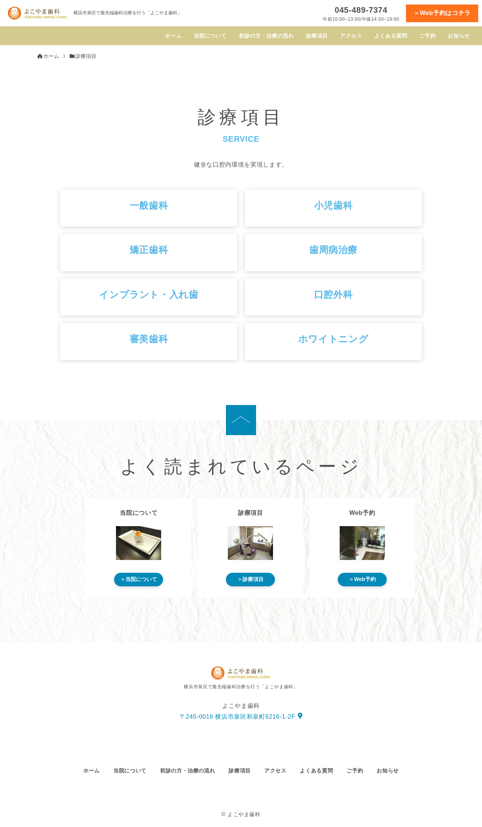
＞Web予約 (362, 579)
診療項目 (317, 36)
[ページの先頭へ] (241, 420)
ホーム (173, 36)
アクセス (351, 36)
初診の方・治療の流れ (266, 36)
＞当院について (138, 579)
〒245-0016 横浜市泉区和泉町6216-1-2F (237, 716)
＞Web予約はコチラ (442, 13)
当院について (210, 36)
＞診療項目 (250, 579)
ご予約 (427, 36)
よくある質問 (390, 36)
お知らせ (459, 36)
